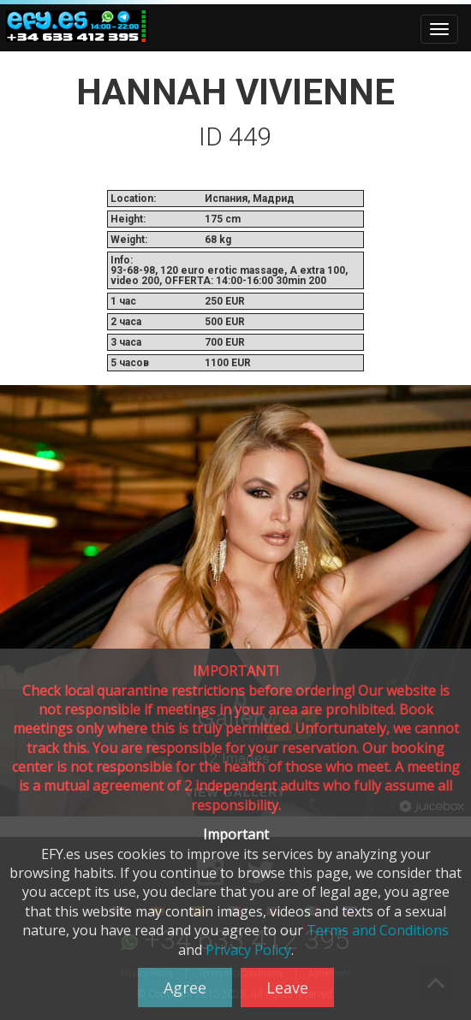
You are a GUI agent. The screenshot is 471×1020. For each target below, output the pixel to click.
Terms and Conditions (378, 930)
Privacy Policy (248, 949)
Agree (185, 987)
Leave (287, 987)
